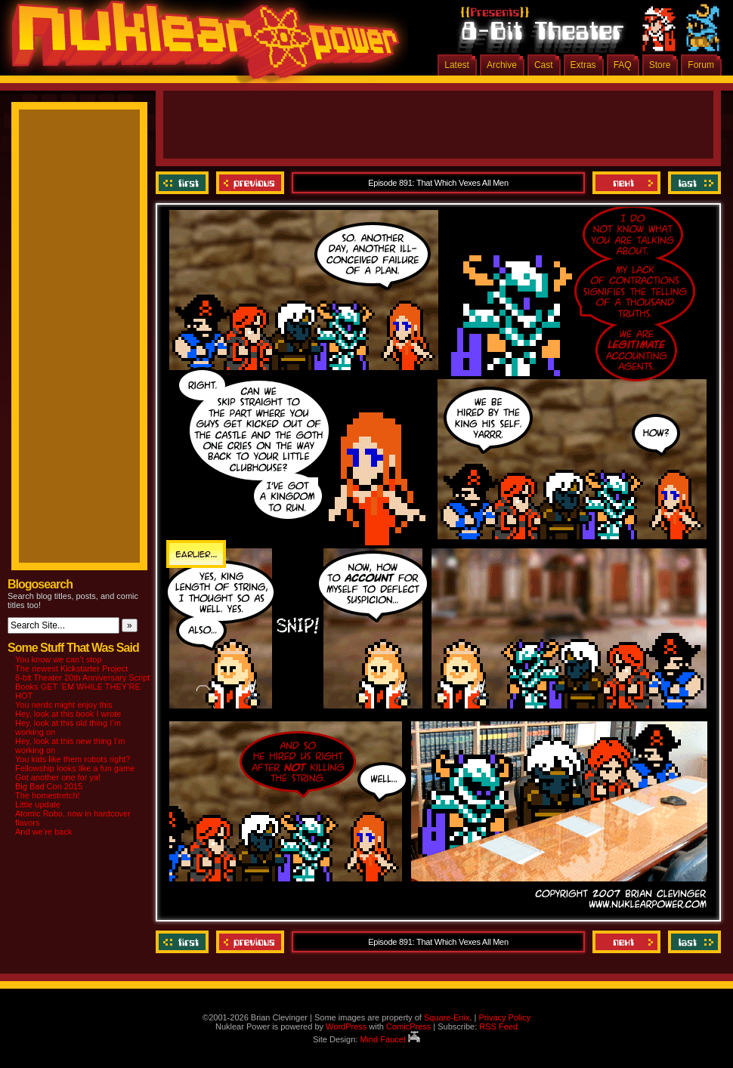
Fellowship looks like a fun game (75, 768)
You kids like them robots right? (72, 759)
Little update (37, 804)
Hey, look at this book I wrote (68, 713)
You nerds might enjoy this (64, 704)
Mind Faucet (390, 1039)
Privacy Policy (504, 1017)
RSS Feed (498, 1026)
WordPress (346, 1026)
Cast (543, 65)
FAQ (623, 65)
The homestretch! (47, 795)
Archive (502, 65)
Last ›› (692, 183)
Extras (583, 65)
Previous (250, 183)
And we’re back (43, 831)
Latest (456, 65)
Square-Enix (447, 1017)
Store (660, 65)
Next (626, 183)
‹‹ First (184, 183)
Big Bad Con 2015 (48, 786)
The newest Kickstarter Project (71, 668)
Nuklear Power (200, 45)
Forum (701, 65)
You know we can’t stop (58, 659)
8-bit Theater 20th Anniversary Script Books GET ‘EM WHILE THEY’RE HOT (82, 686)
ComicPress (408, 1026)
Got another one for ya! (58, 777)
